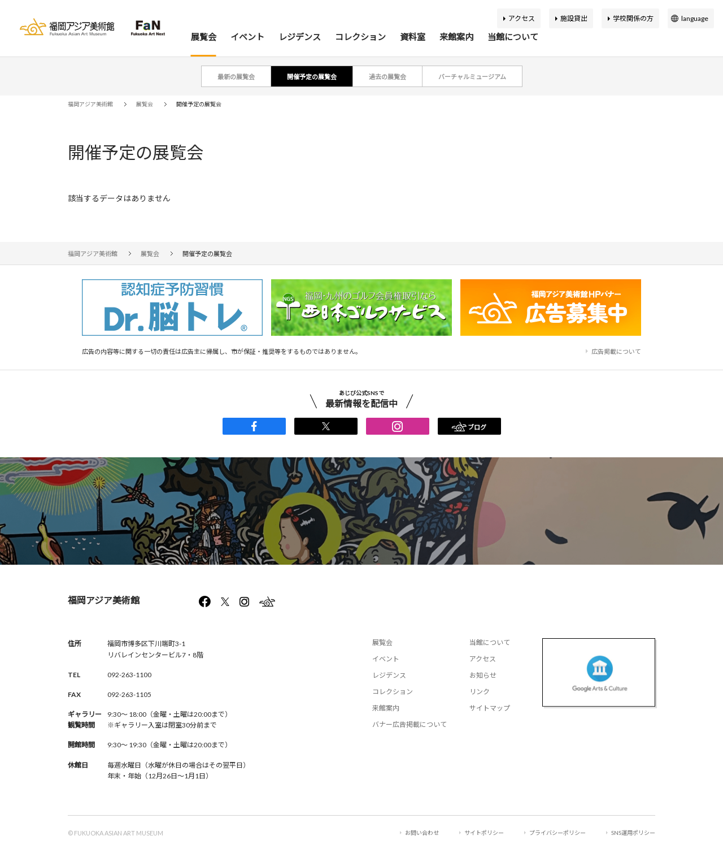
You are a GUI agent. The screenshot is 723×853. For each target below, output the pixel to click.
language (694, 18)
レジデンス (299, 37)
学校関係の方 (633, 18)
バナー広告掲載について (409, 724)
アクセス (521, 18)
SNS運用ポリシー (633, 832)
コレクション (360, 37)
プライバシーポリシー (557, 832)
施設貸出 (573, 18)
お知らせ (482, 675)
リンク (479, 691)
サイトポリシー (484, 832)
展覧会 (203, 37)
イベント (247, 37)
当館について (512, 37)
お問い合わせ (422, 832)
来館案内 (456, 37)
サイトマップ (489, 708)
